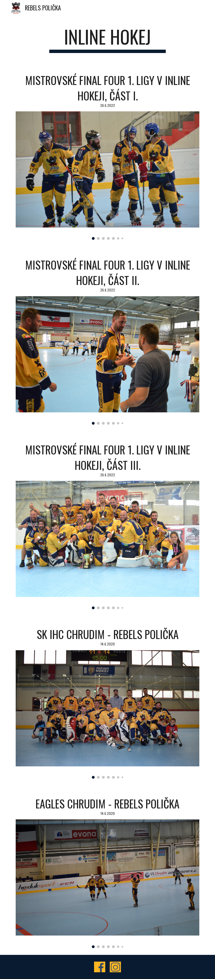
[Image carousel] (107, 175)
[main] (107, 39)
